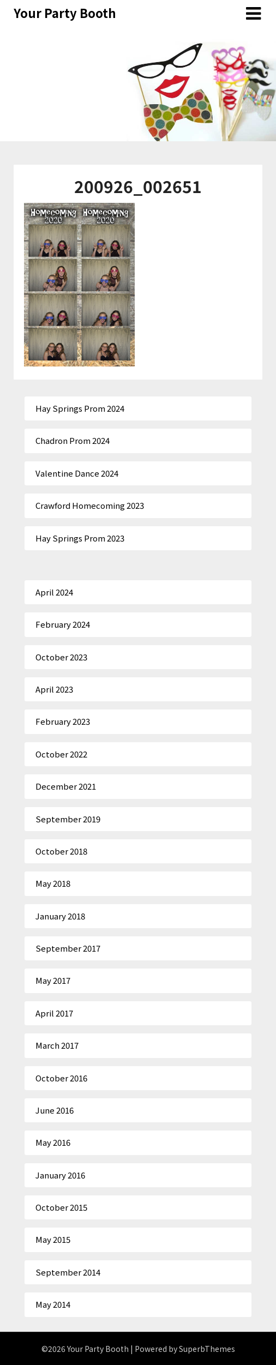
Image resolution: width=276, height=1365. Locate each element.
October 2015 (61, 1207)
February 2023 (62, 721)
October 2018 (61, 851)
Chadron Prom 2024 (72, 440)
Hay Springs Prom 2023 (79, 538)
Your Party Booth (65, 12)
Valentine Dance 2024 (76, 473)
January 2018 (60, 916)
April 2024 (54, 592)
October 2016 (61, 1078)
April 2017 (54, 1013)
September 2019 (67, 819)
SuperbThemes (207, 1348)
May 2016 (52, 1142)
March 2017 (57, 1045)
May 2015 (52, 1239)
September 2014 (67, 1272)
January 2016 (60, 1175)
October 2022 (61, 754)
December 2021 (65, 786)
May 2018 (52, 883)
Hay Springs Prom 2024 (79, 408)
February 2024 (62, 624)
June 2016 (54, 1110)
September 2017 (67, 948)
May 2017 (52, 980)
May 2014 (52, 1304)
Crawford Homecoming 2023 (89, 505)
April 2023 (54, 689)
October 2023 (61, 657)
